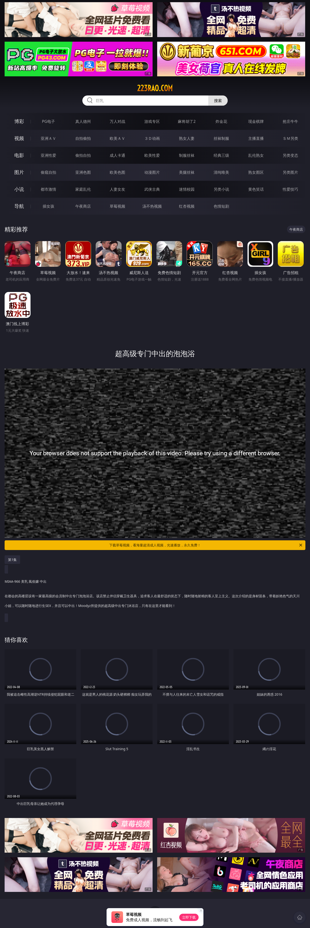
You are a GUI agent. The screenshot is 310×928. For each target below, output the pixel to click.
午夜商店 (83, 206)
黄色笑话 (256, 189)
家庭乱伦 (83, 189)
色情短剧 (221, 206)
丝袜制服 (221, 138)
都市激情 (48, 189)
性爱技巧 (290, 189)
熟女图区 (256, 172)
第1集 (12, 559)
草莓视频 (117, 206)
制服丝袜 (186, 155)
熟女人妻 (186, 138)
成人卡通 (117, 155)
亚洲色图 (83, 172)
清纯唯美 (221, 172)
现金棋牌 (256, 121)
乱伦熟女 (256, 155)
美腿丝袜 (186, 172)
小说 (19, 189)
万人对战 (117, 121)
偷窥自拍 (48, 172)
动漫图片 (152, 172)
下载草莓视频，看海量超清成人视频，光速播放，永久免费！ (206, 545)
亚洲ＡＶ (48, 138)
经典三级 (221, 155)
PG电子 (48, 121)
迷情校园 (186, 189)
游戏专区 (152, 121)
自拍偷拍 (83, 138)
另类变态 (290, 155)
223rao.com (155, 88)
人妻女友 (117, 189)
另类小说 (221, 189)
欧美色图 (117, 172)
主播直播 (256, 138)
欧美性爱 (152, 155)
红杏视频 (186, 206)
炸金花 (221, 121)
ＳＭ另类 (290, 138)
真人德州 (83, 121)
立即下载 (189, 917)
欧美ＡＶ (117, 138)
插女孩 (48, 206)
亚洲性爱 (48, 155)
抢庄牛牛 (290, 121)
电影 (19, 155)
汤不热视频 (152, 206)
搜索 (218, 100)
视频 (19, 138)
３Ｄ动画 (152, 138)
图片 (19, 172)
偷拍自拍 (83, 155)
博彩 (19, 121)
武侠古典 (152, 189)
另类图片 (290, 172)
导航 (19, 206)
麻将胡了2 (186, 121)
